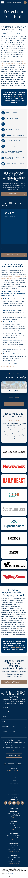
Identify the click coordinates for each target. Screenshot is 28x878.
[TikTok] (22, 803)
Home (14, 780)
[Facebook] (18, 803)
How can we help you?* (9, 731)
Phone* (4, 716)
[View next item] (9, 248)
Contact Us (14, 797)
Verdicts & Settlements (14, 794)
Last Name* (5, 712)
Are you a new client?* (8, 726)
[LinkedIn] (10, 803)
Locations (14, 787)
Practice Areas (14, 783)
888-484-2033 (14, 771)
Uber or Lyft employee (13, 63)
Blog (14, 790)
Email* (4, 721)
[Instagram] (6, 803)
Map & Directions (14, 818)
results (19, 628)
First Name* (5, 707)
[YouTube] (14, 803)
